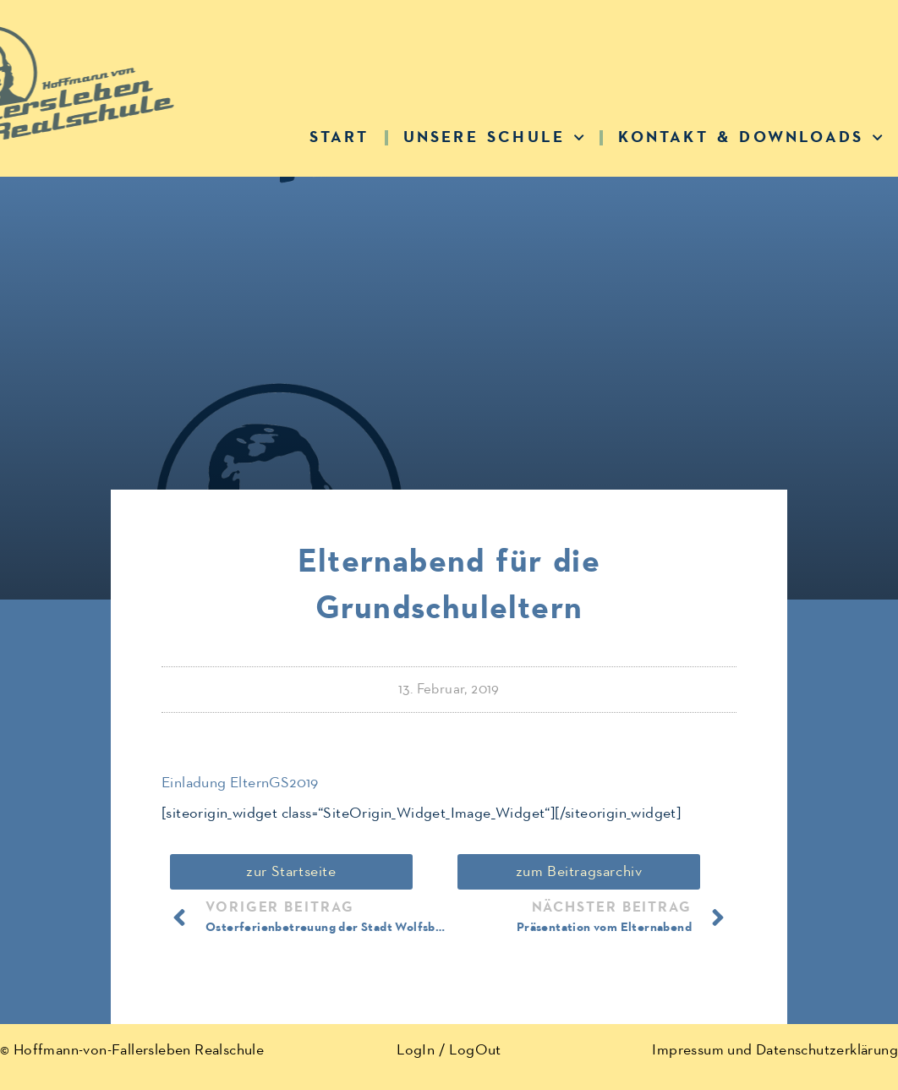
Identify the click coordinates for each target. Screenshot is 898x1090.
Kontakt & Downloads (750, 137)
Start (339, 137)
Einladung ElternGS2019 (240, 783)
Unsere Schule (494, 137)
